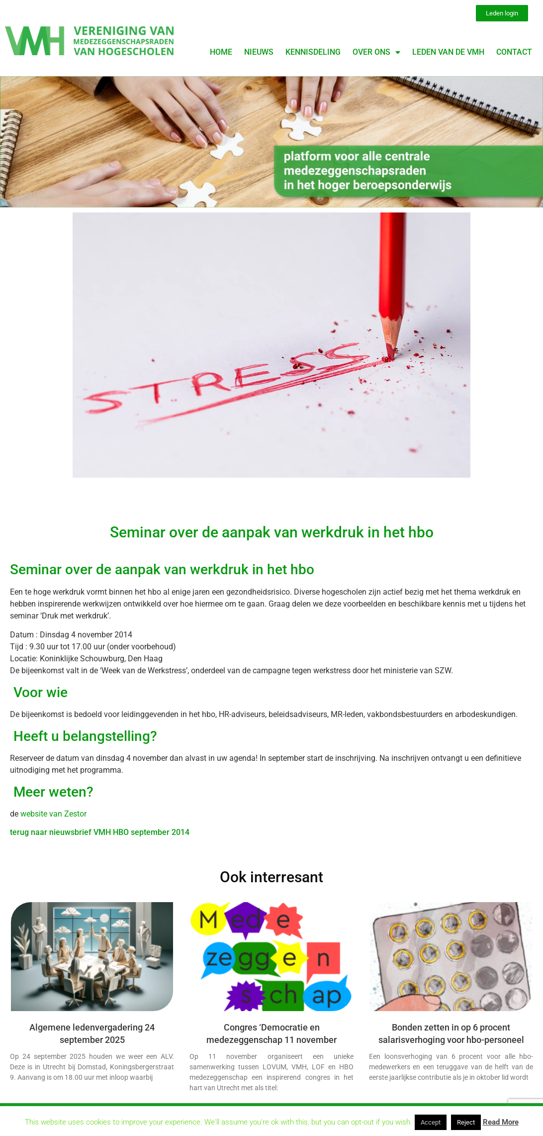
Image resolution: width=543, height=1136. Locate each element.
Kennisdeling (313, 52)
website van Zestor (52, 814)
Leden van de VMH (448, 52)
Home (221, 52)
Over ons (376, 52)
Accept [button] (431, 1122)
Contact (514, 52)
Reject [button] (466, 1122)
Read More (501, 1122)
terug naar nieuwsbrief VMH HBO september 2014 (99, 832)
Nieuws (258, 52)
